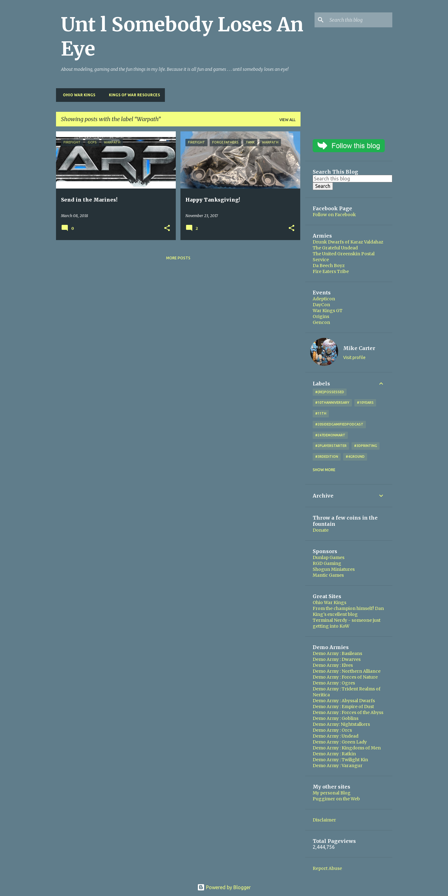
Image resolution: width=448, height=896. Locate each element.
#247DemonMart (330, 435)
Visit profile (354, 357)
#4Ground (355, 456)
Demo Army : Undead (335, 736)
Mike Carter (359, 348)
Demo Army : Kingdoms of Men (347, 748)
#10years (365, 402)
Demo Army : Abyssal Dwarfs (344, 700)
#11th (320, 413)
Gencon (321, 322)
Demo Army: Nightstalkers (341, 724)
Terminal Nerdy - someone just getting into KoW (346, 623)
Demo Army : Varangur (337, 765)
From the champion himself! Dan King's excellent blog (348, 611)
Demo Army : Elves (333, 665)
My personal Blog (332, 793)
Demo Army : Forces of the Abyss (348, 712)
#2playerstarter (331, 446)
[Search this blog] (359, 19)
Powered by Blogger (224, 887)
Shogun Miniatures (334, 569)
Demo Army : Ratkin (334, 754)
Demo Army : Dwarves (337, 659)
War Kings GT (328, 310)
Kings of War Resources (132, 95)
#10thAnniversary (332, 402)
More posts (178, 258)
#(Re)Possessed (329, 392)
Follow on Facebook (334, 214)
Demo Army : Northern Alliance (346, 671)
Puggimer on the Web (336, 799)
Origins (321, 316)
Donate (321, 530)
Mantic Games (328, 575)
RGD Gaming (327, 563)
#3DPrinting (365, 446)
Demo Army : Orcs (332, 730)
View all (287, 120)
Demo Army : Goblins (335, 718)
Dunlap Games (328, 557)
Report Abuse (327, 868)
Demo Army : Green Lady (340, 742)
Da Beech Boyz (329, 265)
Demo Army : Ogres (334, 683)
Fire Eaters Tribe (331, 271)
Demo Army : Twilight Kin (340, 759)
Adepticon (324, 299)
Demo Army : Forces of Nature (345, 677)
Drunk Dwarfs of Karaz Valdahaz (348, 242)
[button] (167, 228)
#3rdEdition (326, 456)
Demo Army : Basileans (337, 653)
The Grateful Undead (335, 248)
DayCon (321, 304)
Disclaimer (324, 820)
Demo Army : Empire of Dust (343, 706)
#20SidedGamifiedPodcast (339, 424)
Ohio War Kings (77, 95)
